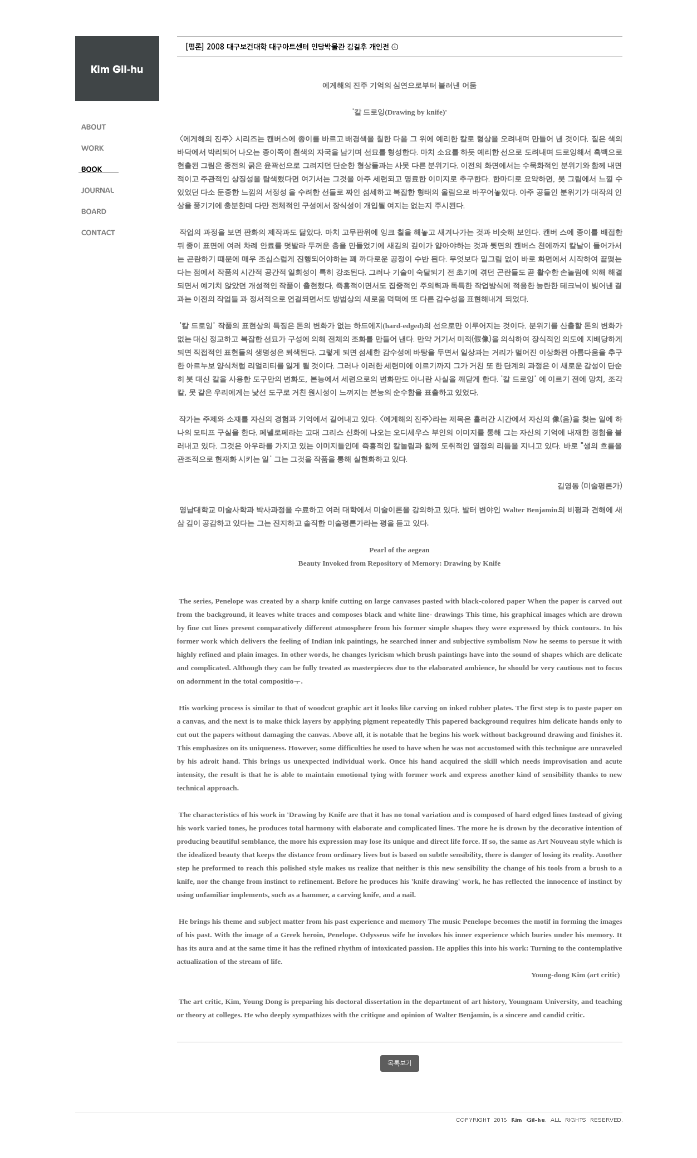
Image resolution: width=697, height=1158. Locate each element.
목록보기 (399, 1063)
